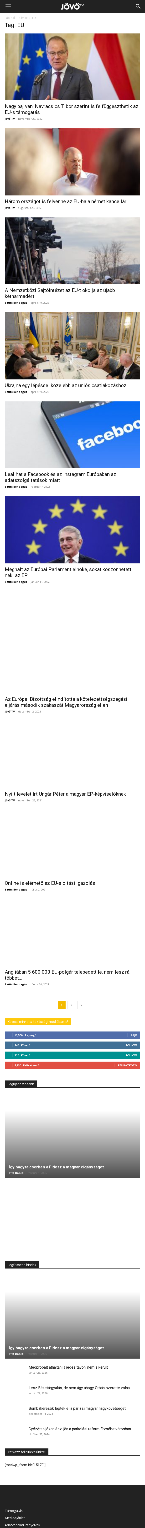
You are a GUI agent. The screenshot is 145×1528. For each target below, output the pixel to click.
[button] (8, 6)
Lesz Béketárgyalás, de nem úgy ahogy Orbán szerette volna (79, 1353)
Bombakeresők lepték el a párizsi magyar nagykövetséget (77, 1373)
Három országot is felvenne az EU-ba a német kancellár (65, 201)
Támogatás (14, 1476)
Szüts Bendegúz (16, 302)
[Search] (138, 6)
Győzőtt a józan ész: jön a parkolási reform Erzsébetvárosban (80, 1394)
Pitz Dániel (16, 1138)
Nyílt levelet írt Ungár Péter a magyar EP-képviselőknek (65, 759)
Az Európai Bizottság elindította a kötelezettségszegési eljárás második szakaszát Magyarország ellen (66, 667)
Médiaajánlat (15, 1483)
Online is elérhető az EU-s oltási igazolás (50, 848)
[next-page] (81, 970)
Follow (131, 1010)
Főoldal (10, 18)
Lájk (134, 1000)
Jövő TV (10, 118)
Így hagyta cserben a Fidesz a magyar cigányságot (56, 1132)
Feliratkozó (127, 1030)
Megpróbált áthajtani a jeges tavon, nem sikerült (68, 1332)
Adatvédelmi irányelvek (22, 1490)
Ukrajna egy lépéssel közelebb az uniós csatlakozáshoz (65, 385)
